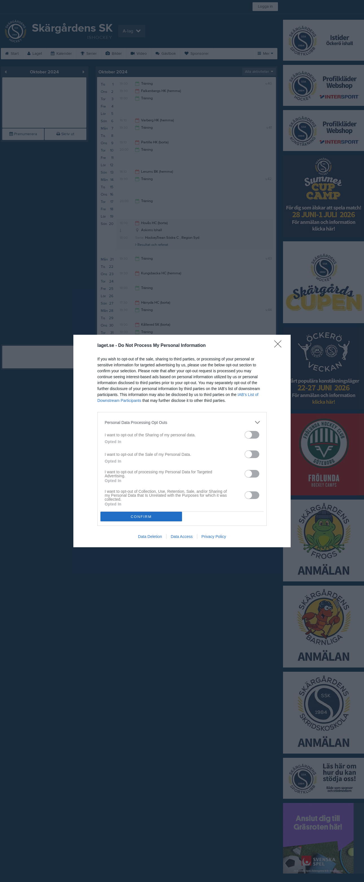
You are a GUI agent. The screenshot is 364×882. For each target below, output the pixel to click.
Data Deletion (150, 536)
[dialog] (182, 441)
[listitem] (182, 422)
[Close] (279, 345)
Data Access (182, 536)
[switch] (252, 435)
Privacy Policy (213, 536)
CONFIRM (141, 517)
